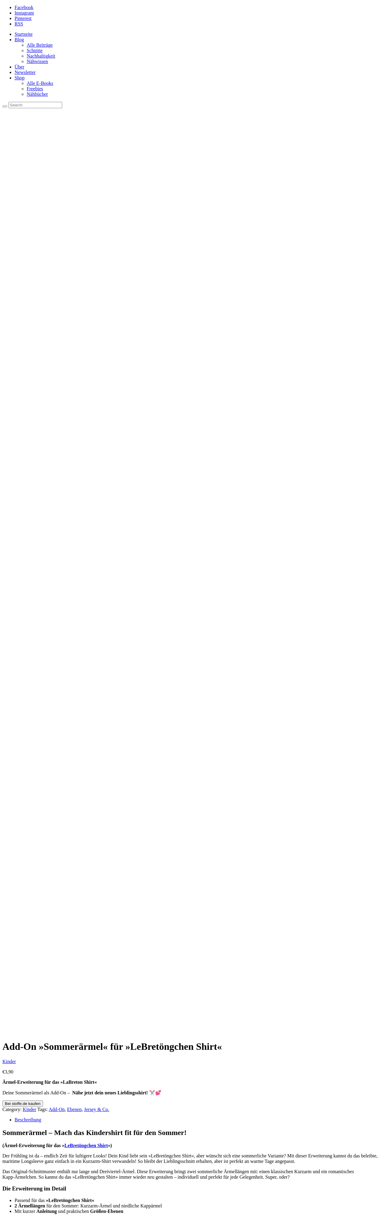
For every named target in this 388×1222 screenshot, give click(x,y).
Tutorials (35, 1086)
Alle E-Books (40, 83)
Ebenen (74, 258)
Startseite (24, 34)
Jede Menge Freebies (47, 1097)
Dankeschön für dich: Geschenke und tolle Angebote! (79, 1190)
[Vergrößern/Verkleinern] (4, 1213)
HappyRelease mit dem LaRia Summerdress (69, 1201)
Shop (20, 77)
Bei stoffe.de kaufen (23, 252)
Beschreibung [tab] (28, 268)
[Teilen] (17, 1213)
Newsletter (25, 72)
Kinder (9, 210)
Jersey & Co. (96, 258)
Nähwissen (37, 61)
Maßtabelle (37, 1081)
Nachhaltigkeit (41, 56)
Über (19, 66)
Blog (19, 39)
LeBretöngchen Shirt (86, 294)
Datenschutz (39, 1075)
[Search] (4, 106)
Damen (21, 706)
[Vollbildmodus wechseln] (10, 1213)
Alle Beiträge (40, 45)
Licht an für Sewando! (48, 1179)
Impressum (37, 1070)
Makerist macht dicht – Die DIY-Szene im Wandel (75, 1184)
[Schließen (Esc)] (23, 1213)
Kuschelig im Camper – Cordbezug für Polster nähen (78, 1195)
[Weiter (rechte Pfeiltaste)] (10, 1218)
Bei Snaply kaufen (123, 680)
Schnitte (34, 50)
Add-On (57, 258)
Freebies (35, 88)
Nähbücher (37, 94)
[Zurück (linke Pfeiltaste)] (4, 1218)
